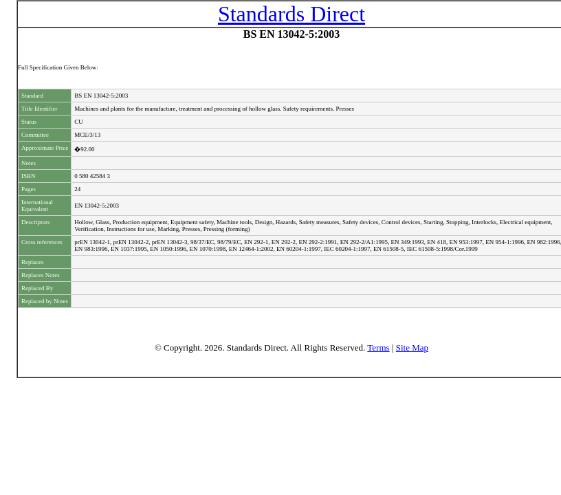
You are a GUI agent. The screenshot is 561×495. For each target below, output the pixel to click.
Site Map (412, 347)
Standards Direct (291, 13)
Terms (378, 347)
